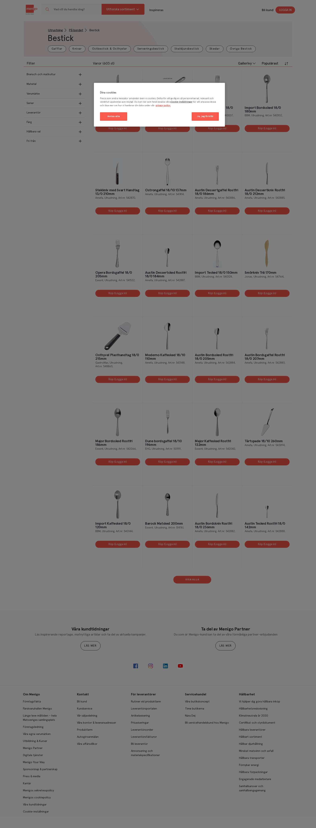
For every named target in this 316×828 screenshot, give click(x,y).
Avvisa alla (113, 116)
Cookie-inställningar (181, 102)
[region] (159, 105)
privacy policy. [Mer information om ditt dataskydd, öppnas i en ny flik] (163, 105)
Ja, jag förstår (205, 116)
